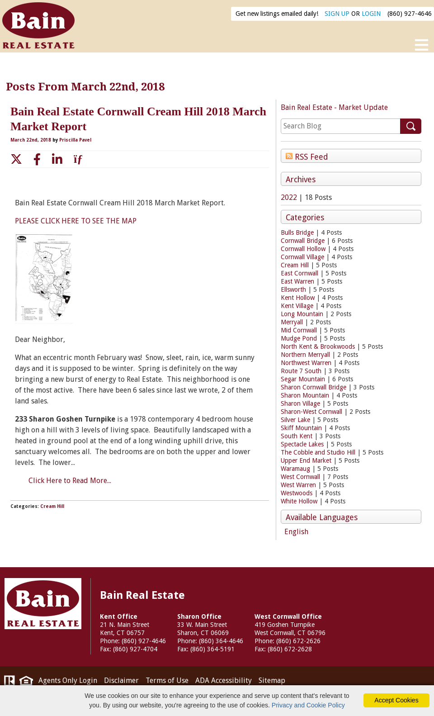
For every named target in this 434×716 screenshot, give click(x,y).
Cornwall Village (302, 257)
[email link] (80, 159)
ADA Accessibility (223, 680)
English (296, 531)
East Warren (297, 281)
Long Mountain (302, 314)
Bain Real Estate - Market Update (334, 107)
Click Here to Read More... (69, 480)
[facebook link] (37, 159)
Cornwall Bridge (303, 240)
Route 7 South (301, 371)
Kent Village (297, 305)
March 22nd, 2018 (31, 140)
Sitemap (272, 680)
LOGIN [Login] (371, 13)
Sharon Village (300, 403)
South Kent (296, 436)
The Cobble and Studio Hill (318, 452)
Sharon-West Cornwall (311, 411)
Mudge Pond (299, 338)
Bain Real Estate (43, 603)
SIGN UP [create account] (337, 13)
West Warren (298, 484)
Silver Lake (295, 419)
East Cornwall (299, 273)
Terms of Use (167, 680)
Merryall (292, 322)
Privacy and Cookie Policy (308, 705)
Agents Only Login (67, 680)
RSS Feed (307, 156)
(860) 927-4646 (409, 13)
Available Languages (322, 517)
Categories (305, 217)
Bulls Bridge (297, 232)
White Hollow (299, 501)
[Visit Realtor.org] (9, 682)
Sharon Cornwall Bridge (313, 387)
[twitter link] (16, 159)
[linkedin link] (57, 159)
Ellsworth (293, 289)
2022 (289, 197)
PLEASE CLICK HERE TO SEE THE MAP (76, 221)
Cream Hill (295, 265)
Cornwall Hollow (303, 248)
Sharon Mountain (305, 395)
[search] (340, 126)
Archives (301, 179)
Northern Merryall (305, 354)
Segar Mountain (303, 379)
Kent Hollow (298, 297)
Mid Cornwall (299, 330)
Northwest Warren (306, 362)
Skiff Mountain (301, 427)
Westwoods (296, 493)
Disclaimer (121, 680)
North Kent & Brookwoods (318, 346)
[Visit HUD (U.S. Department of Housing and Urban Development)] (26, 682)
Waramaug (295, 468)
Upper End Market (306, 460)
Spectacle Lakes (302, 444)
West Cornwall (300, 476)
